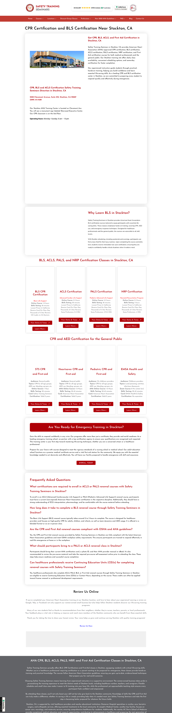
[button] (92, 8)
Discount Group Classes (68, 18)
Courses (39, 18)
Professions (86, 18)
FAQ (122, 18)
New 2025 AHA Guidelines (105, 18)
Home (30, 18)
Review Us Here (86, 626)
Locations (51, 18)
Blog (130, 18)
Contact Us (140, 18)
